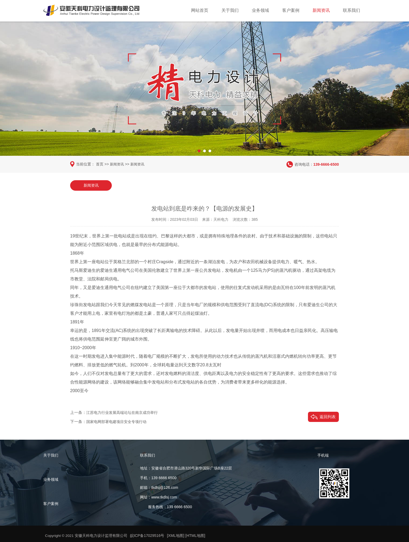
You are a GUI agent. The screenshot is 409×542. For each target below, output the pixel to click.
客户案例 (290, 10)
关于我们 (230, 10)
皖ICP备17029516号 (147, 536)
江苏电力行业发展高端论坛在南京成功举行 (124, 412)
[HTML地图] (196, 536)
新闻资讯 (321, 10)
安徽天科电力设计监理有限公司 (101, 536)
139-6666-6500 (326, 164)
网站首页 (199, 10)
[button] (199, 149)
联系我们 (351, 10)
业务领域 (260, 10)
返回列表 (328, 416)
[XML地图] (176, 536)
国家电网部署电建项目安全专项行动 (118, 421)
